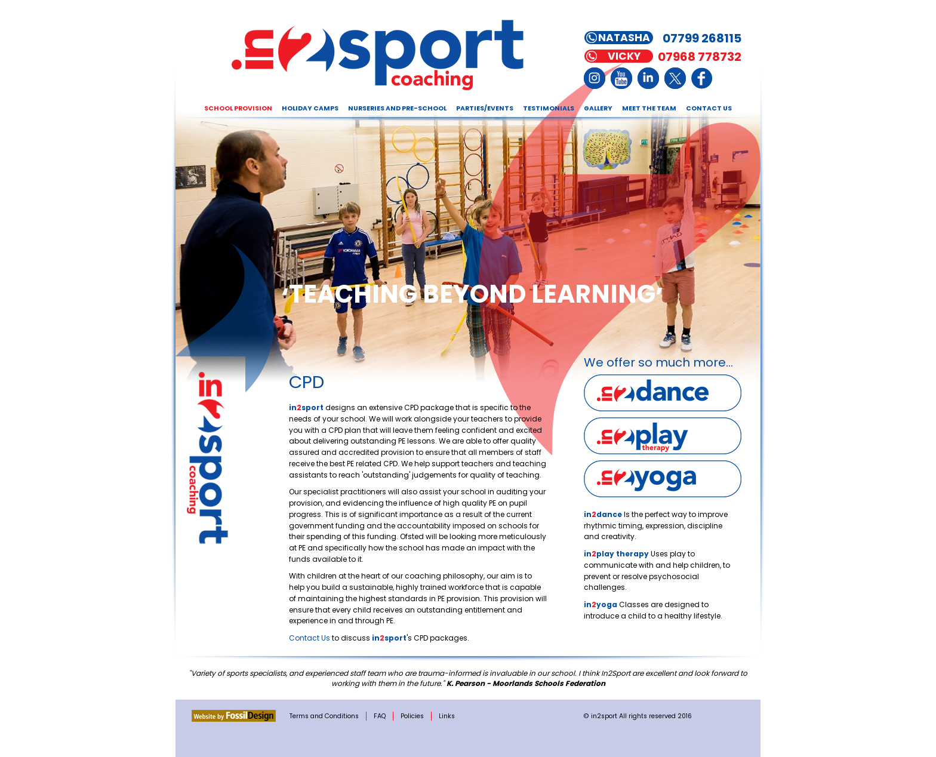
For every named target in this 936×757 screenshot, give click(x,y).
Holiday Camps (310, 108)
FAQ (380, 716)
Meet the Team (649, 108)
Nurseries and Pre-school (397, 108)
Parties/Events (484, 108)
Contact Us (709, 108)
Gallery (598, 108)
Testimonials (548, 108)
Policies (412, 716)
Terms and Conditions (324, 716)
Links (447, 716)
